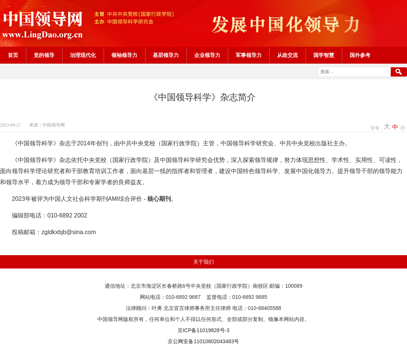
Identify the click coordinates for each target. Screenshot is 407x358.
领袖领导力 (124, 55)
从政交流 (287, 55)
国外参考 (360, 55)
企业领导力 (207, 55)
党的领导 (44, 55)
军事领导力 (249, 55)
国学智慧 (323, 55)
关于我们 (203, 262)
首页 (13, 55)
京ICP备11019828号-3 (203, 330)
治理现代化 (83, 55)
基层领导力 (166, 55)
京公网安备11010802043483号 (203, 341)
